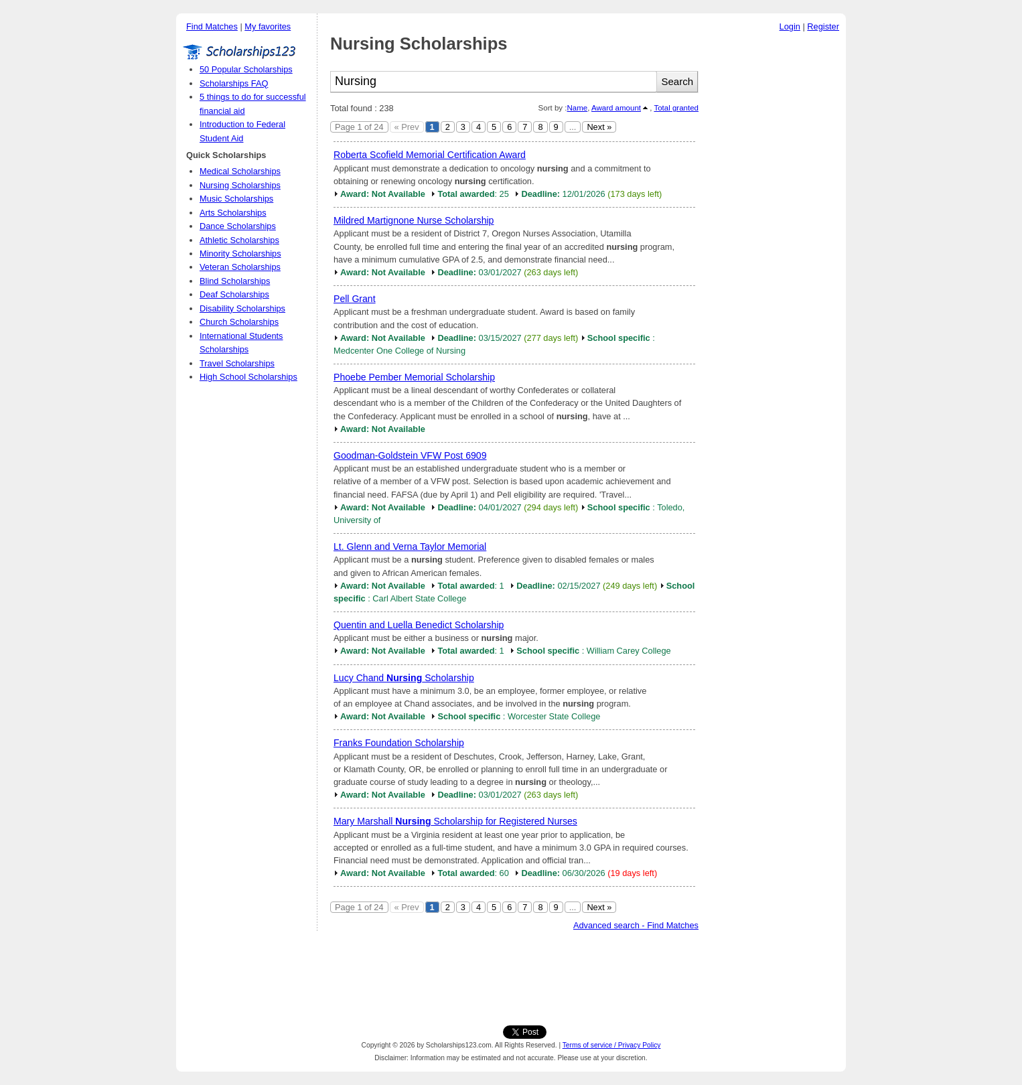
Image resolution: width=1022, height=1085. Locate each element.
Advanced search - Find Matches (636, 925)
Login (790, 26)
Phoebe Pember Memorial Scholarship (414, 377)
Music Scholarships (236, 199)
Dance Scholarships (238, 226)
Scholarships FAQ (234, 83)
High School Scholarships (248, 377)
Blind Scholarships (235, 281)
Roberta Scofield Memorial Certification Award (430, 154)
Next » (599, 127)
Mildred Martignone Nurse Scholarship (414, 220)
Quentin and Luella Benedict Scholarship (419, 625)
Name (577, 108)
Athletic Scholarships (239, 240)
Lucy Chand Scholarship (404, 677)
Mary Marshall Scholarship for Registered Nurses (455, 821)
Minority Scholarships (240, 253)
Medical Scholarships (240, 171)
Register (823, 26)
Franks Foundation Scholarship (399, 742)
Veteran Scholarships (240, 267)
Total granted (676, 108)
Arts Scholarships (233, 213)
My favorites (267, 26)
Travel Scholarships (237, 363)
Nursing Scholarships (240, 185)
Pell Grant (355, 298)
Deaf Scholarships (234, 294)
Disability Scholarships (242, 308)
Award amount (616, 108)
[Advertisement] (775, 240)
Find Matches (212, 26)
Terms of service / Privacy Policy (612, 1045)
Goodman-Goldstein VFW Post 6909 (410, 455)
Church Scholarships (239, 322)
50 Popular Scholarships (246, 69)
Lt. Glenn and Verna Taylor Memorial (410, 546)
